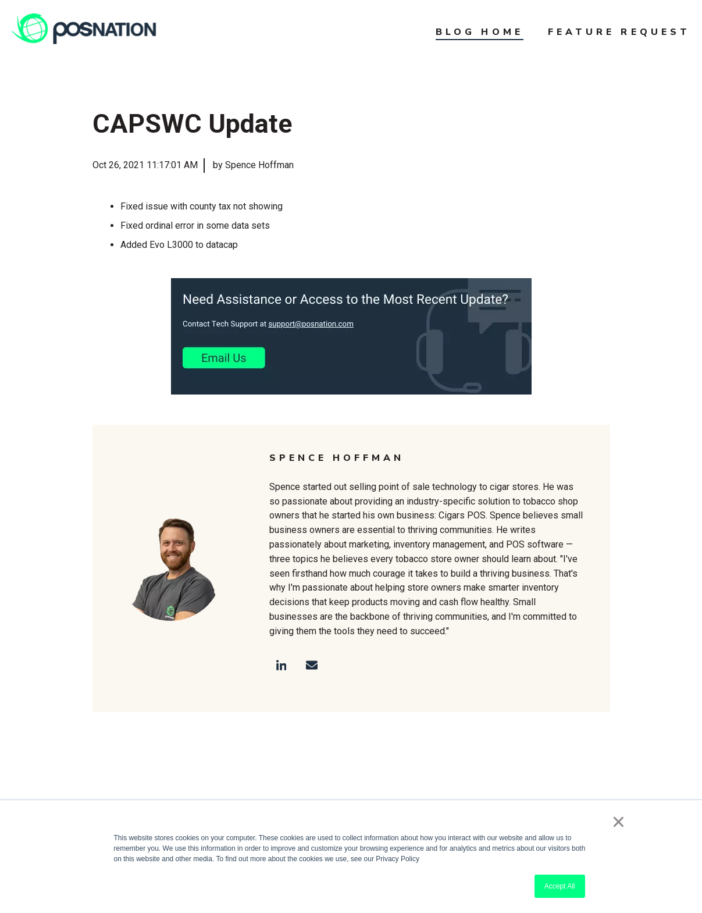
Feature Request (619, 32)
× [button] (618, 821)
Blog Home (479, 32)
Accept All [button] (559, 886)
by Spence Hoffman (253, 164)
